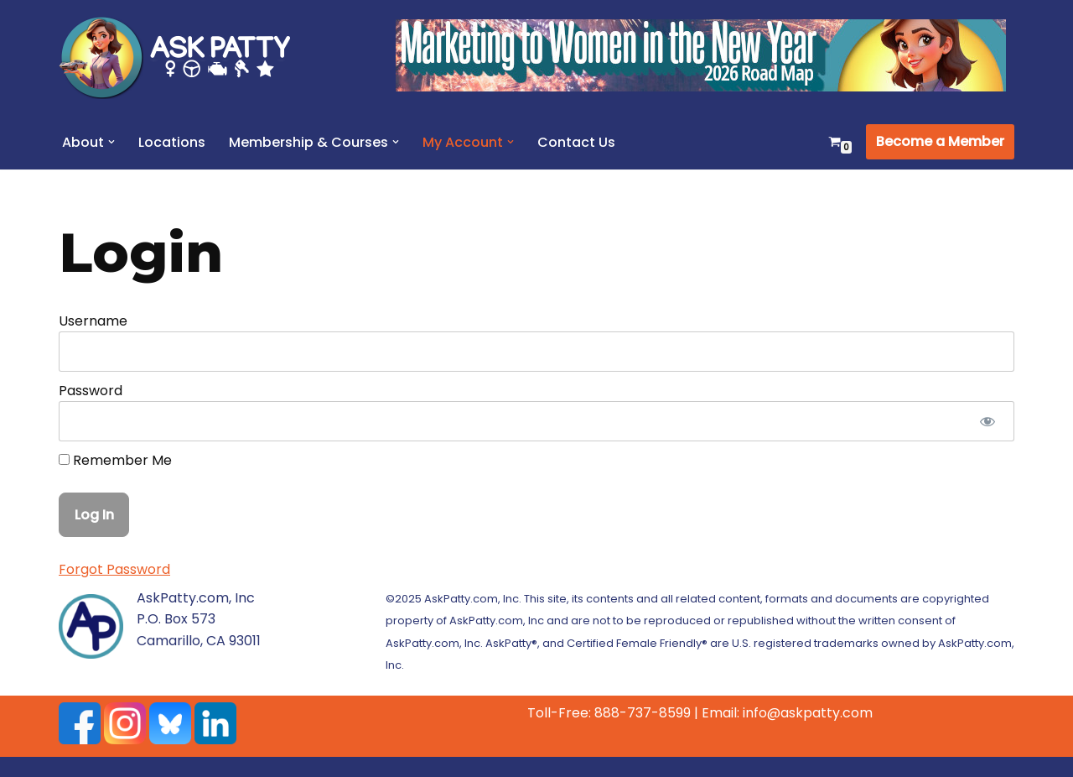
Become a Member (940, 141)
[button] (111, 141)
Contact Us (576, 142)
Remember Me (115, 460)
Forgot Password (114, 569)
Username (93, 321)
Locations (171, 142)
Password (90, 390)
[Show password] (987, 421)
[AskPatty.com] (184, 57)
